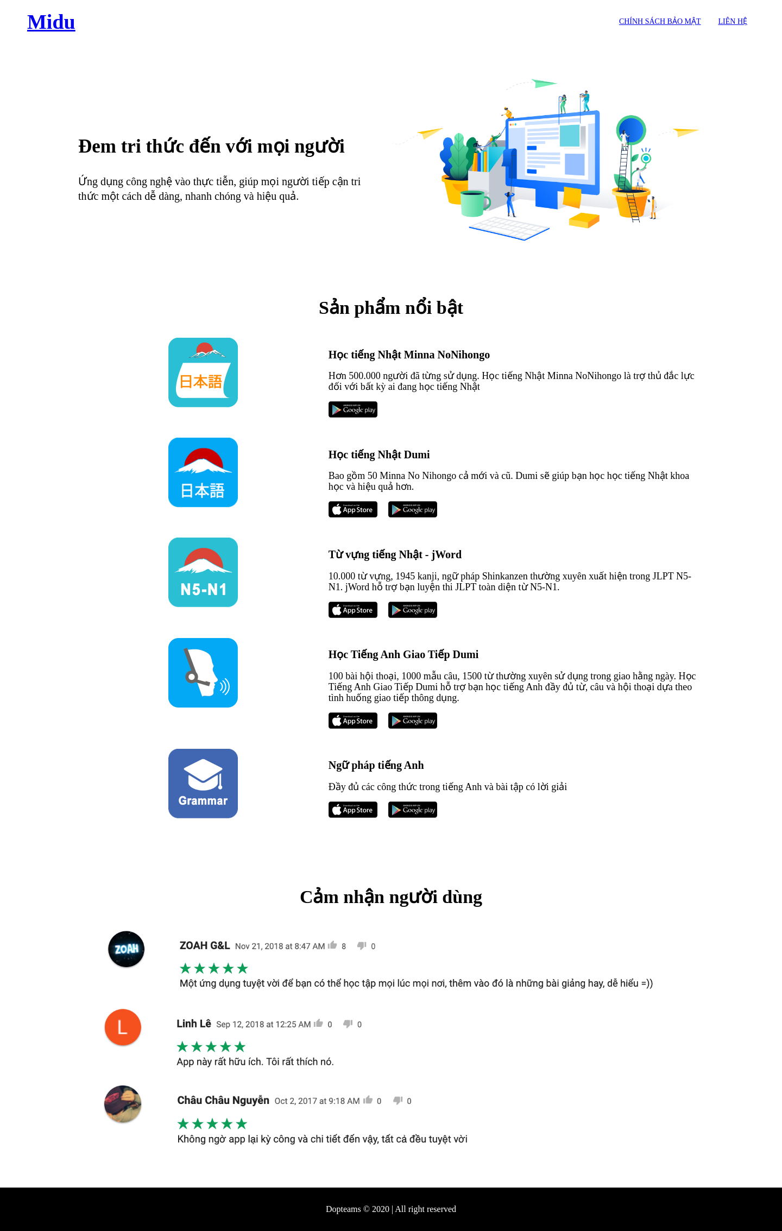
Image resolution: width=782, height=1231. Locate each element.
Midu (51, 21)
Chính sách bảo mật (660, 21)
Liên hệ (733, 21)
